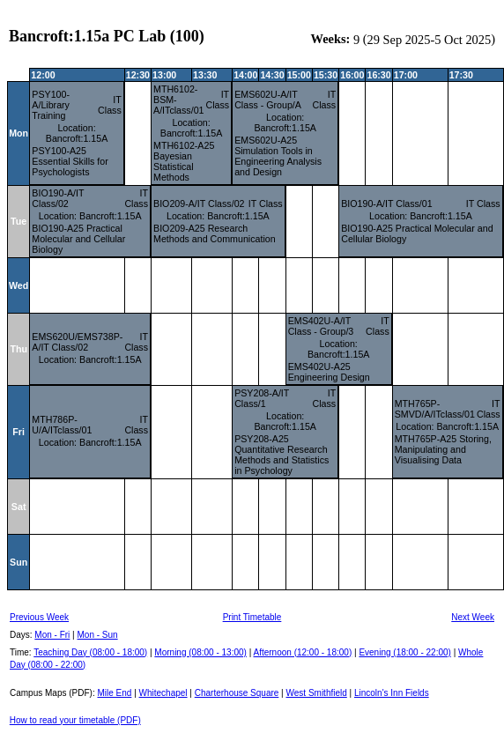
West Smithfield (316, 693)
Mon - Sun (98, 635)
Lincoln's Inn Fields (391, 693)
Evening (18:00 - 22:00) (405, 652)
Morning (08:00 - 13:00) (200, 652)
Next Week (472, 617)
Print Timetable (252, 617)
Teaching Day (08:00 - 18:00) (90, 652)
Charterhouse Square (237, 693)
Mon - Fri (52, 635)
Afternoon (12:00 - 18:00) (302, 652)
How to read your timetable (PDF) (75, 720)
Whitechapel (163, 693)
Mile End (114, 693)
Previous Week (39, 617)
